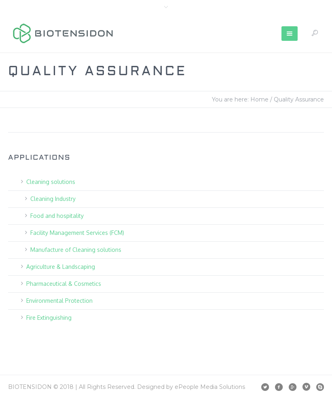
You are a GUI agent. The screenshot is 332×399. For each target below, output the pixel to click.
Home (259, 99)
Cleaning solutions (50, 181)
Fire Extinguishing (49, 317)
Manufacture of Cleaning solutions (75, 249)
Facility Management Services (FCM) (77, 232)
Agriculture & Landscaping (60, 266)
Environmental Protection (59, 300)
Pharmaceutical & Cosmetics (63, 283)
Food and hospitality (57, 215)
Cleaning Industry (53, 198)
